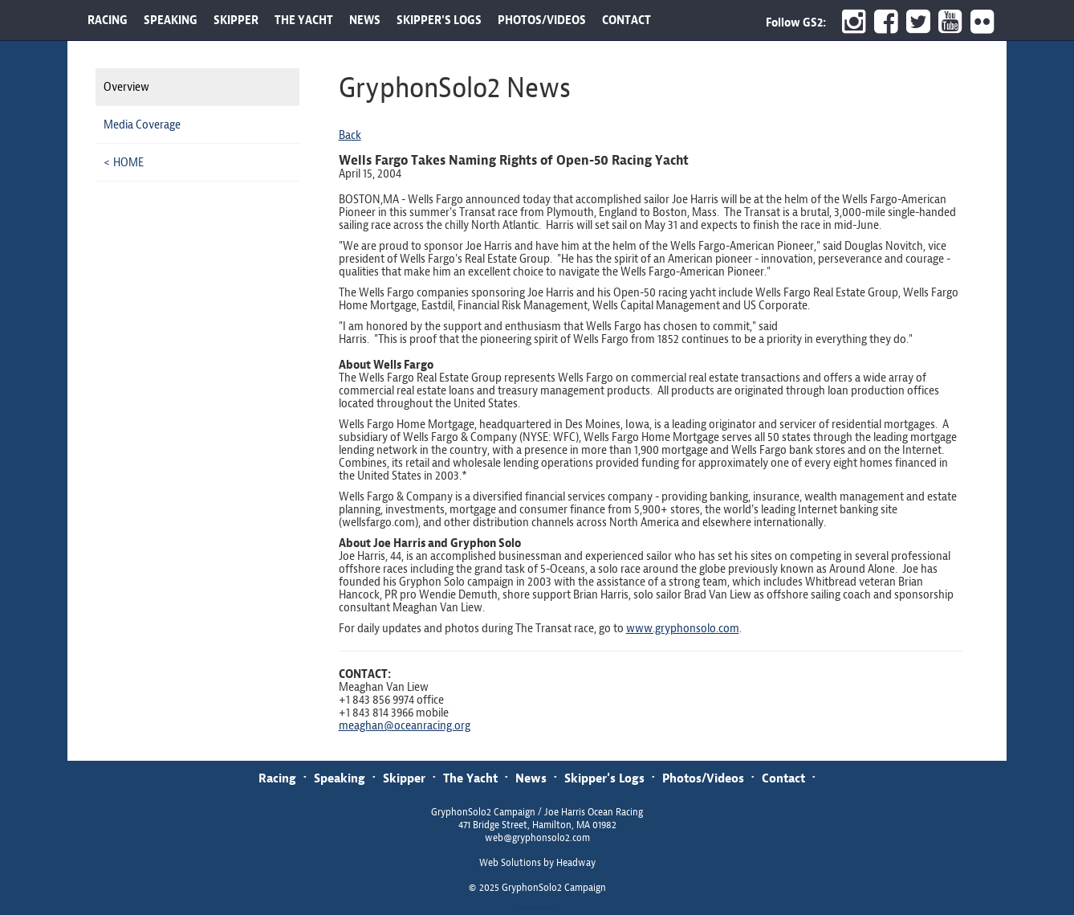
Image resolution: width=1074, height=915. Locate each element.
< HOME (124, 162)
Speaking (339, 778)
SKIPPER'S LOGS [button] (439, 20)
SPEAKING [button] (170, 20)
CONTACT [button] (626, 20)
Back (350, 135)
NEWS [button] (364, 20)
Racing (277, 778)
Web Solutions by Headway (537, 863)
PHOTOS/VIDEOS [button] (542, 20)
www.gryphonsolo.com (682, 628)
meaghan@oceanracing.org (404, 725)
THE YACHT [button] (304, 20)
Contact (783, 778)
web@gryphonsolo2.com (537, 838)
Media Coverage (142, 124)
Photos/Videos (703, 778)
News (531, 778)
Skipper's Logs (604, 778)
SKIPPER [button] (236, 20)
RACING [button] (107, 20)
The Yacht (470, 778)
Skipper (404, 778)
